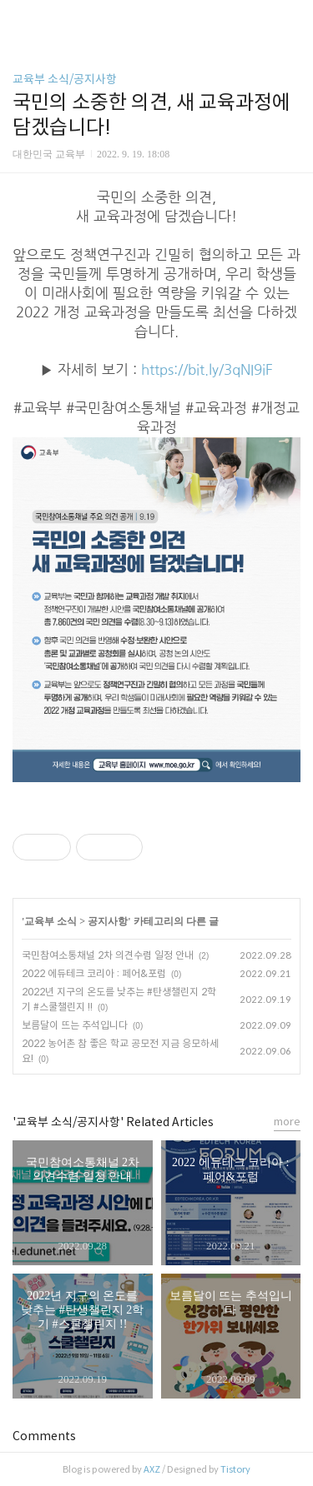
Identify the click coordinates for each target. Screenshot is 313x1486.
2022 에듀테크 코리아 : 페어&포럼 (94, 973)
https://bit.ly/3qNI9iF (207, 369)
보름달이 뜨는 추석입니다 (75, 1025)
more (287, 1121)
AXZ (152, 1469)
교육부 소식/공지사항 (65, 79)
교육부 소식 (50, 921)
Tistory (235, 1469)
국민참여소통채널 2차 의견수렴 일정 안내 (108, 955)
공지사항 (108, 921)
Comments (44, 1436)
